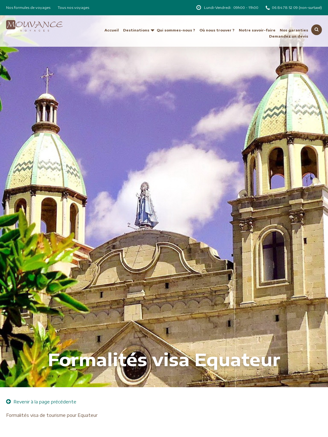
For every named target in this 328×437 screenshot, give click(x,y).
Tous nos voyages (73, 7)
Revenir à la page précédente (41, 401)
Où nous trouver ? (217, 30)
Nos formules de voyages (28, 7)
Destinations (136, 30)
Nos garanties (294, 30)
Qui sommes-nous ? (176, 30)
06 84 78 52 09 (285, 7)
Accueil (111, 30)
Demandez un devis (288, 36)
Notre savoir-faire (257, 30)
